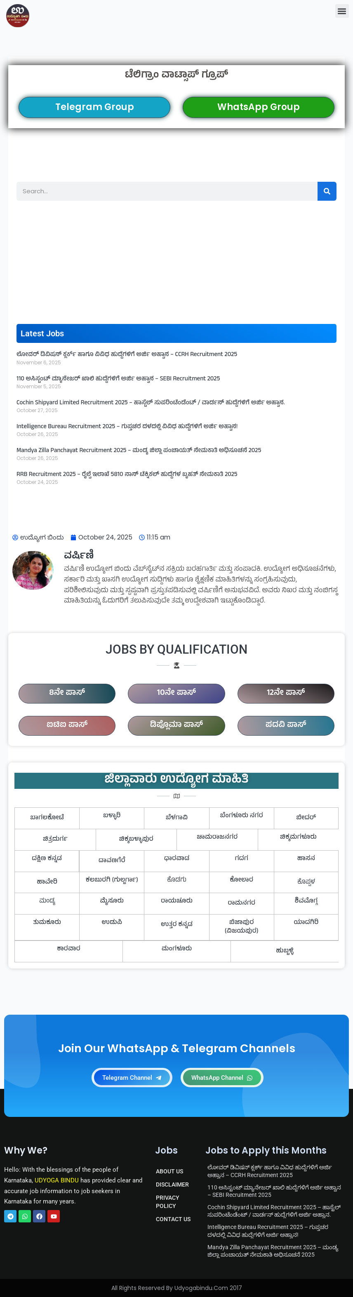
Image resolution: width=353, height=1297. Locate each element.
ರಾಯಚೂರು (177, 901)
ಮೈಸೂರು (112, 901)
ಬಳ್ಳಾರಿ (111, 816)
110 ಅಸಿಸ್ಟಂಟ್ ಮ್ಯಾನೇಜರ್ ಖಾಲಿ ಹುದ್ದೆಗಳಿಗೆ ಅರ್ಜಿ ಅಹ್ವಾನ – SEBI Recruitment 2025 (118, 379)
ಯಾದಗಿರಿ (306, 922)
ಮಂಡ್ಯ (47, 901)
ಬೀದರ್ (306, 818)
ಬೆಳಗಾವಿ (177, 818)
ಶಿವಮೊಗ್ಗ (306, 901)
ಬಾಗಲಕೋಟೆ (47, 818)
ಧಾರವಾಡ (176, 859)
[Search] (327, 191)
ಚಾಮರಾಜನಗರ (217, 837)
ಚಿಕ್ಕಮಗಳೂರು (298, 837)
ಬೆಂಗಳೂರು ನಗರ (241, 816)
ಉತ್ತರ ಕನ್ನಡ (177, 924)
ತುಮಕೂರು (47, 922)
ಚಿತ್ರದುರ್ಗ (55, 839)
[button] (342, 11)
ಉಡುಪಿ (112, 922)
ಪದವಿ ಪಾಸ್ (286, 725)
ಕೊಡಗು (176, 880)
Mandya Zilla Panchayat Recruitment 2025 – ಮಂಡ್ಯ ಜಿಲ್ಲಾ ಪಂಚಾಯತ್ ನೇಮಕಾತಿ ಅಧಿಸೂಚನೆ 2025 (138, 451)
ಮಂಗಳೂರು (177, 949)
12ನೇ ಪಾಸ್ (286, 693)
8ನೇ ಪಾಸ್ (67, 693)
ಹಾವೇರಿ (47, 882)
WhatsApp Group (258, 107)
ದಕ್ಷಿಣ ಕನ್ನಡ (47, 859)
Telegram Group (94, 107)
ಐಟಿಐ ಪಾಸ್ (67, 725)
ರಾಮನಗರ (241, 903)
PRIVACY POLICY (167, 1201)
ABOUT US (169, 1171)
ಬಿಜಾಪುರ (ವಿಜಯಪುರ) (242, 927)
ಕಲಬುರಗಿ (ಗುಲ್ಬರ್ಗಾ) (112, 880)
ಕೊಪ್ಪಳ (306, 882)
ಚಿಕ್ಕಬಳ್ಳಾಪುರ (136, 839)
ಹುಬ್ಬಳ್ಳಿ (284, 951)
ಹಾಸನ (306, 859)
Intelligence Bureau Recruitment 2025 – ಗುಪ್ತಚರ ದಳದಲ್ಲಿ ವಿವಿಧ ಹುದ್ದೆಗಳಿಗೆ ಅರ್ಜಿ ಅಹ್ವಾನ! (127, 427)
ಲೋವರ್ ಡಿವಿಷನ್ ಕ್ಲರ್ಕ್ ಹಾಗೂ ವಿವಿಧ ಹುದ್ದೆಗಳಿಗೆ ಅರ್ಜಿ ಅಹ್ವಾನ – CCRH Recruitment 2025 (126, 355)
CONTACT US (173, 1219)
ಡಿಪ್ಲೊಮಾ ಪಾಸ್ (176, 725)
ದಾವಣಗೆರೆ (112, 861)
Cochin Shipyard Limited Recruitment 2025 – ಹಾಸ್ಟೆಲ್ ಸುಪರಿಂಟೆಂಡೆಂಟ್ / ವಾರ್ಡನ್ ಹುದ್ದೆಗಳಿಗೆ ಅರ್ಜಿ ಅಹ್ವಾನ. (150, 403)
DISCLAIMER (172, 1184)
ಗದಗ (241, 859)
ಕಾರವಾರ (68, 949)
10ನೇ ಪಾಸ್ (176, 693)
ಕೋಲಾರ (241, 880)
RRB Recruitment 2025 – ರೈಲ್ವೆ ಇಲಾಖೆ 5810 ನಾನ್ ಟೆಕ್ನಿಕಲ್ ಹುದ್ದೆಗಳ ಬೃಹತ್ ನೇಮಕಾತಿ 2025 (127, 475)
